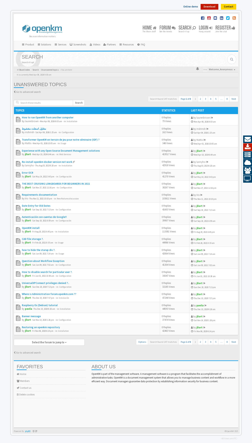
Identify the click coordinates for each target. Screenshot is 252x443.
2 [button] (200, 98)
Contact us (24, 388)
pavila (28, 308)
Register (225, 28)
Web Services (65, 154)
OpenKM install (31, 228)
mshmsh (29, 132)
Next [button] (234, 98)
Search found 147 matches (163, 98)
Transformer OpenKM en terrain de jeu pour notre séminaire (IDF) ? (60, 139)
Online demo (190, 6)
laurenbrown (32, 121)
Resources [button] (126, 44)
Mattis (28, 143)
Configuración (65, 176)
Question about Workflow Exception (43, 261)
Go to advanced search (28, 92)
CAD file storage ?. (32, 239)
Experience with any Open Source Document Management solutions (61, 150)
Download (209, 6)
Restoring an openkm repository (41, 327)
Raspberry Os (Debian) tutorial (40, 305)
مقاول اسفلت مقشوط (34, 128)
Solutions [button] (44, 44)
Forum (167, 28)
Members (23, 381)
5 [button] (215, 98)
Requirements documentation (39, 194)
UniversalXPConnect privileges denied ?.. (45, 283)
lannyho (29, 165)
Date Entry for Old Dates (36, 205)
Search (187, 28)
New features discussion (68, 198)
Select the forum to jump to (49, 342)
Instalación (64, 298)
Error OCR (27, 172)
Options (142, 341)
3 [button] (205, 98)
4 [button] (210, 98)
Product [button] (27, 44)
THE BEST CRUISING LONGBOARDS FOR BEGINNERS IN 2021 (56, 183)
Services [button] (60, 44)
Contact (228, 6)
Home (150, 28)
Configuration (68, 132)
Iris (26, 198)
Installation (72, 121)
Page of (186, 98)
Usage (63, 143)
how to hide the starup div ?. (38, 250)
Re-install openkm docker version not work (47, 162)
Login (205, 28)
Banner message (31, 316)
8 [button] (227, 98)
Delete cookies (26, 394)
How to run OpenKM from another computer (47, 117)
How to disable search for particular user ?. (47, 272)
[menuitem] (78, 44)
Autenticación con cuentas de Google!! (44, 217)
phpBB (28, 431)
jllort (28, 154)
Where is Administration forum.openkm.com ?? (49, 294)
